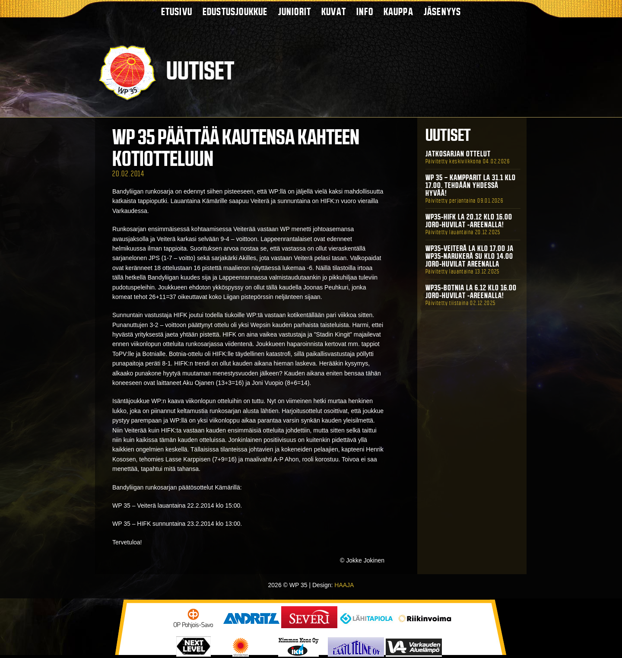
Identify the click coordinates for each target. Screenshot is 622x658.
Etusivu (176, 11)
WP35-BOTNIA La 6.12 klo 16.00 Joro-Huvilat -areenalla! (471, 291)
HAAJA (344, 585)
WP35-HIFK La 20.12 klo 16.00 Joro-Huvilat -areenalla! (468, 220)
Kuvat (333, 11)
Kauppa (398, 11)
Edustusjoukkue (235, 11)
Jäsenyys (442, 11)
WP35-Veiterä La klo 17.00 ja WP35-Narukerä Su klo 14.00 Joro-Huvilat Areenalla (469, 256)
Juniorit (294, 11)
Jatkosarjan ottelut (458, 154)
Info (364, 11)
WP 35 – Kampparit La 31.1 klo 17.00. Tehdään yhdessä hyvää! (470, 185)
